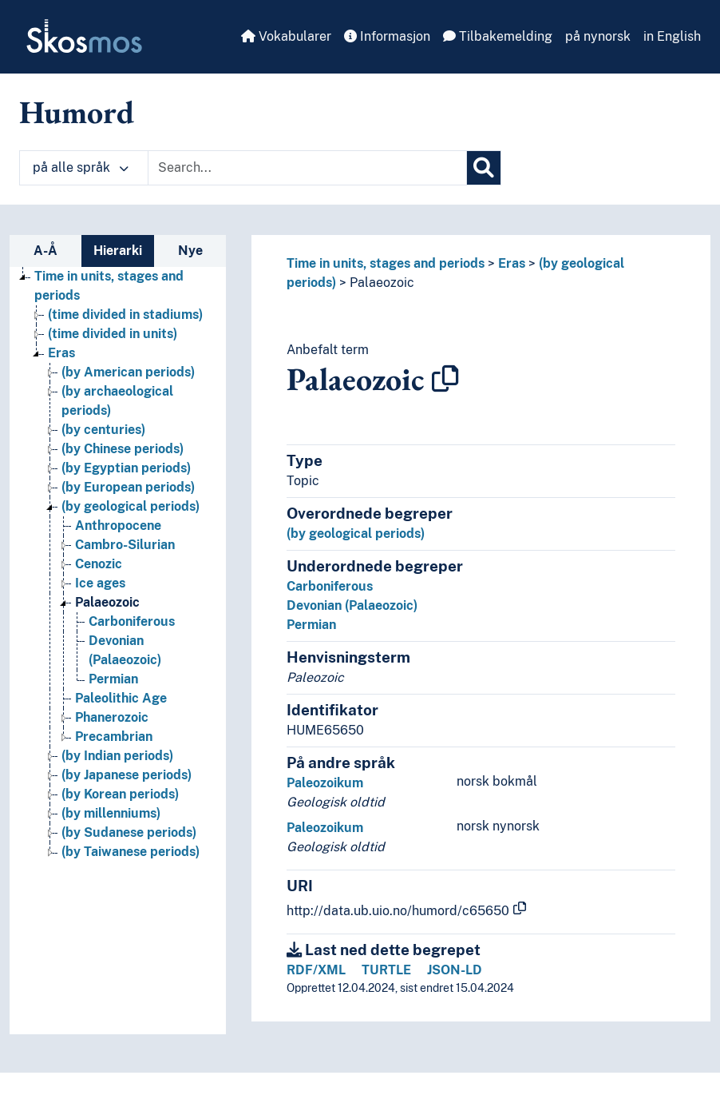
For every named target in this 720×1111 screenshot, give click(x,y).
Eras (511, 263)
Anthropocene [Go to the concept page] (118, 525)
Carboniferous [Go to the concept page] (132, 621)
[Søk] (483, 167)
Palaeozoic (382, 282)
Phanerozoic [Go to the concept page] (111, 717)
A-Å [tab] (45, 250)
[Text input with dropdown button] (307, 167)
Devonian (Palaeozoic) (352, 605)
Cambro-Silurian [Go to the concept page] (125, 544)
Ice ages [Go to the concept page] (100, 583)
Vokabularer (286, 36)
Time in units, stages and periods (386, 263)
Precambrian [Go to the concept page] (113, 736)
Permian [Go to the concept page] (113, 679)
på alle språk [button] (81, 167)
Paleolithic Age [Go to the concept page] (121, 698)
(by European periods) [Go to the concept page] (128, 487)
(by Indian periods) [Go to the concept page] (117, 755)
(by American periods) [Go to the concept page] (128, 372)
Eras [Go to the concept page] (61, 352)
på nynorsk (598, 36)
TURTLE (386, 970)
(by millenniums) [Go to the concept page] (110, 813)
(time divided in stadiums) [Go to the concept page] (125, 314)
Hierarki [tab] (117, 250)
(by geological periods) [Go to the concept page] (130, 506)
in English (672, 36)
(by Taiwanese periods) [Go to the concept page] (130, 851)
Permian (311, 624)
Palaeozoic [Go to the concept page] (107, 602)
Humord (76, 112)
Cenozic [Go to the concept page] (98, 563)
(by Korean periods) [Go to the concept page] (120, 794)
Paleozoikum (325, 782)
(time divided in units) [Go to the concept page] (112, 333)
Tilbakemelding (497, 36)
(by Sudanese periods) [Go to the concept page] (128, 832)
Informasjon (387, 36)
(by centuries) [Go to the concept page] (103, 429)
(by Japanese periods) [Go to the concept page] (126, 774)
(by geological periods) (356, 533)
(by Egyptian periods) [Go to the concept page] (126, 468)
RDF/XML (316, 970)
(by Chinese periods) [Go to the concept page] (122, 448)
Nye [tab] (190, 250)
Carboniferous (330, 586)
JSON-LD (454, 970)
